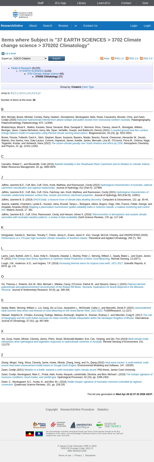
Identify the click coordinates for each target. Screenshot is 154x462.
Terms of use (64, 455)
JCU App (60, 3)
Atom (106, 58)
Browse (63, 25)
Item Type (88, 87)
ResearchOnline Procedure (77, 409)
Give (145, 3)
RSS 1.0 (119, 58)
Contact (126, 3)
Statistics (102, 409)
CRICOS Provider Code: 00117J (77, 448)
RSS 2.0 (133, 58)
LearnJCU (103, 3)
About (33, 25)
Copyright (52, 409)
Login (133, 25)
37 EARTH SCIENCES (31, 71)
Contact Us (90, 25)
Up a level (10, 53)
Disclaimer (90, 455)
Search (47, 25)
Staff (40, 3)
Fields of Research (21, 68)
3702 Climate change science (43, 73)
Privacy (78, 455)
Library (81, 3)
